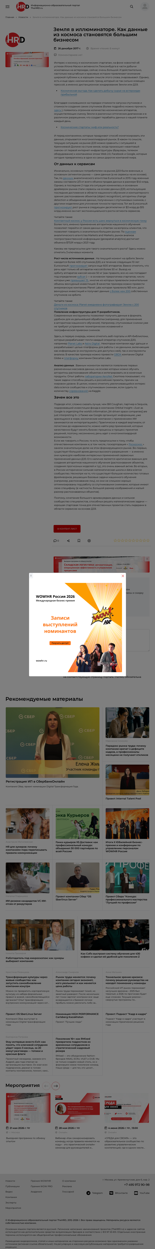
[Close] (123, 576)
